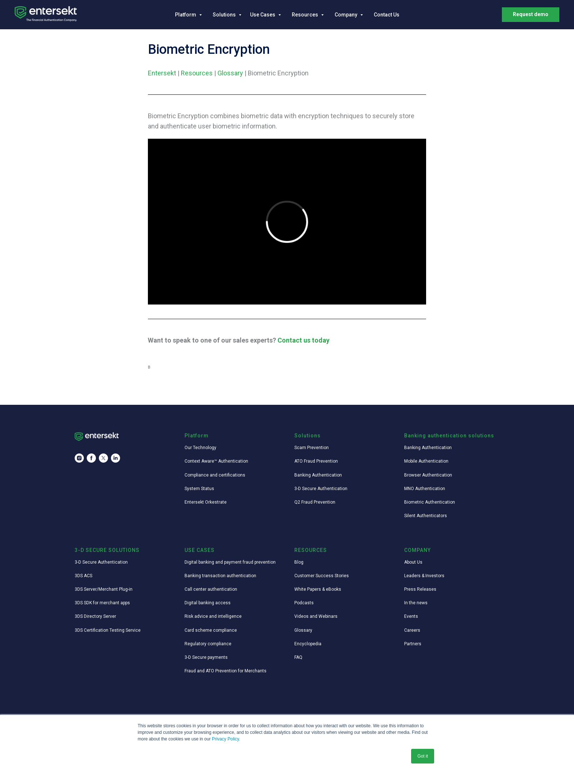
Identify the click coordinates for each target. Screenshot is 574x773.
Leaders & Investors (424, 575)
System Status (199, 488)
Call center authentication (210, 589)
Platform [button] (186, 15)
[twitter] (103, 458)
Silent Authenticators (425, 515)
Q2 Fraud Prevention (314, 502)
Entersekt (162, 73)
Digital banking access (207, 602)
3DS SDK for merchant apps (102, 602)
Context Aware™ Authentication (216, 461)
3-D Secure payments (206, 657)
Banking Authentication (318, 475)
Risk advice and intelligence (213, 616)
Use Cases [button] (263, 15)
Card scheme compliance (210, 630)
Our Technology (200, 447)
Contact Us (386, 15)
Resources (197, 73)
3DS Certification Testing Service (108, 630)
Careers (412, 630)
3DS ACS (83, 575)
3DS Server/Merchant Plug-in (104, 589)
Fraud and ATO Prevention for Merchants (225, 670)
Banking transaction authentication (220, 575)
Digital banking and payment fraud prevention (230, 562)
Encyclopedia (307, 643)
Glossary (230, 73)
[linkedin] (115, 458)
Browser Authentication (428, 475)
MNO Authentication (424, 488)
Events (411, 616)
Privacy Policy (225, 739)
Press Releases (420, 589)
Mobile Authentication (426, 461)
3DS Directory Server (95, 616)
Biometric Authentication (429, 502)
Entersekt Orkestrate (205, 502)
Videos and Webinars (316, 616)
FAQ (298, 657)
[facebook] (91, 458)
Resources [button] (305, 15)
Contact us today (303, 340)
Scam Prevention (311, 447)
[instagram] (79, 458)
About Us (413, 562)
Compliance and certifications (214, 475)
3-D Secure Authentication (320, 488)
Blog (298, 562)
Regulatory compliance (207, 643)
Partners (412, 643)
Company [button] (346, 15)
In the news (416, 602)
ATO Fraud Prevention (316, 461)
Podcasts (304, 602)
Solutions (225, 15)
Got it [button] (422, 756)
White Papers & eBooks (317, 589)
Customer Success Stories (321, 575)
